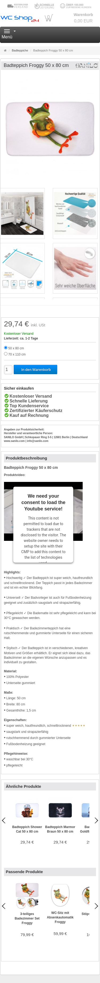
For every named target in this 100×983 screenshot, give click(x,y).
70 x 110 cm (17, 354)
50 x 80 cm (16, 348)
